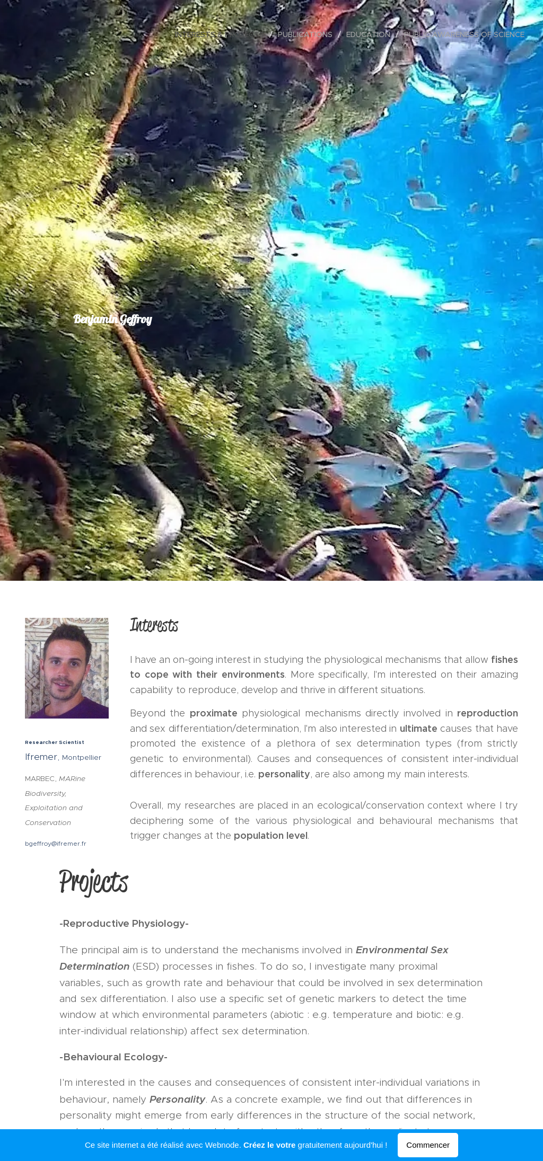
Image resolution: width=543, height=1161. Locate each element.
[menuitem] (222, 34)
